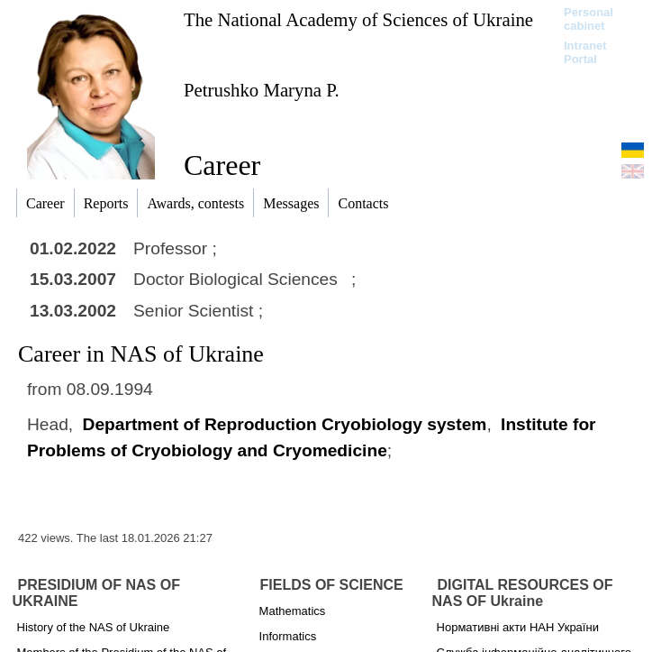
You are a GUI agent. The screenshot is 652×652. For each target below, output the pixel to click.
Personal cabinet (588, 18)
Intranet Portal (585, 52)
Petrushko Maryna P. (262, 89)
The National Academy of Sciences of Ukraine (358, 19)
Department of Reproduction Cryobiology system (285, 424)
